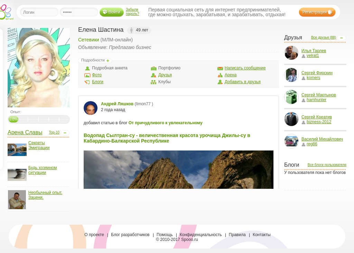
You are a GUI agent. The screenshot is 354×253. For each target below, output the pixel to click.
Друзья (165, 74)
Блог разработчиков (130, 234)
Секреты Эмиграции (38, 145)
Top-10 (54, 132)
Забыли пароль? (132, 12)
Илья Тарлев (313, 50)
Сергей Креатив (316, 117)
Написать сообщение (245, 68)
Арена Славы (25, 132)
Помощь (165, 234)
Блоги (97, 81)
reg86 (309, 144)
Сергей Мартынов (318, 95)
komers (310, 77)
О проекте (94, 234)
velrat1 (310, 55)
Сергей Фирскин (317, 72)
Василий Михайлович (322, 139)
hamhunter (313, 99)
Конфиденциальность (201, 234)
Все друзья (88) (323, 37)
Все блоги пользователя (327, 165)
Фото (97, 74)
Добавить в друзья (243, 81)
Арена (231, 74)
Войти (114, 12)
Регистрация (314, 12)
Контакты (262, 234)
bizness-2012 (316, 121)
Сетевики (88, 39)
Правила (237, 234)
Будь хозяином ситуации (42, 170)
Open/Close (64, 133)
